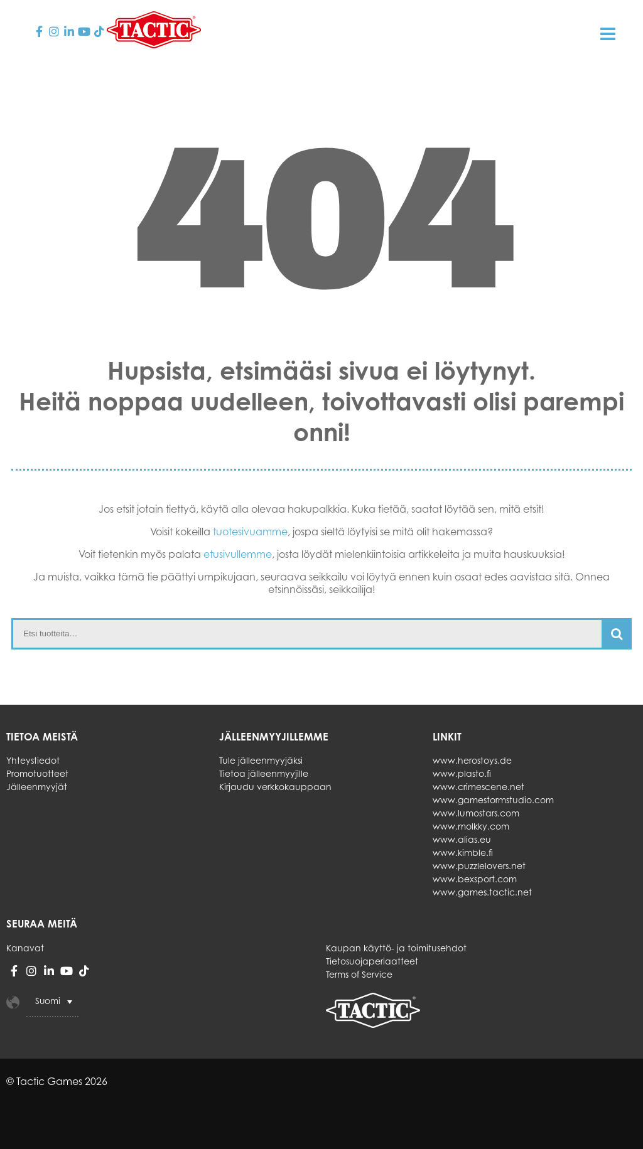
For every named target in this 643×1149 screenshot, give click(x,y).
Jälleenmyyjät (36, 786)
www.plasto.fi (462, 773)
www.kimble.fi (463, 852)
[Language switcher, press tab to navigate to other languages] (52, 1002)
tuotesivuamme (250, 531)
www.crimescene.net (478, 786)
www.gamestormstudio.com (493, 799)
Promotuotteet (37, 773)
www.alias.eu (462, 839)
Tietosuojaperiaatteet (372, 961)
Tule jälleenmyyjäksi (261, 760)
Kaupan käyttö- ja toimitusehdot (396, 948)
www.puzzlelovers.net (479, 865)
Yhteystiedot (33, 760)
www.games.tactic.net (482, 892)
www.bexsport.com (475, 879)
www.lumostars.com (476, 813)
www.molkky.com (471, 826)
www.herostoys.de (472, 760)
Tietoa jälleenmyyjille (263, 773)
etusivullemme (237, 554)
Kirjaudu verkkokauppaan (275, 786)
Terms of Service (359, 974)
